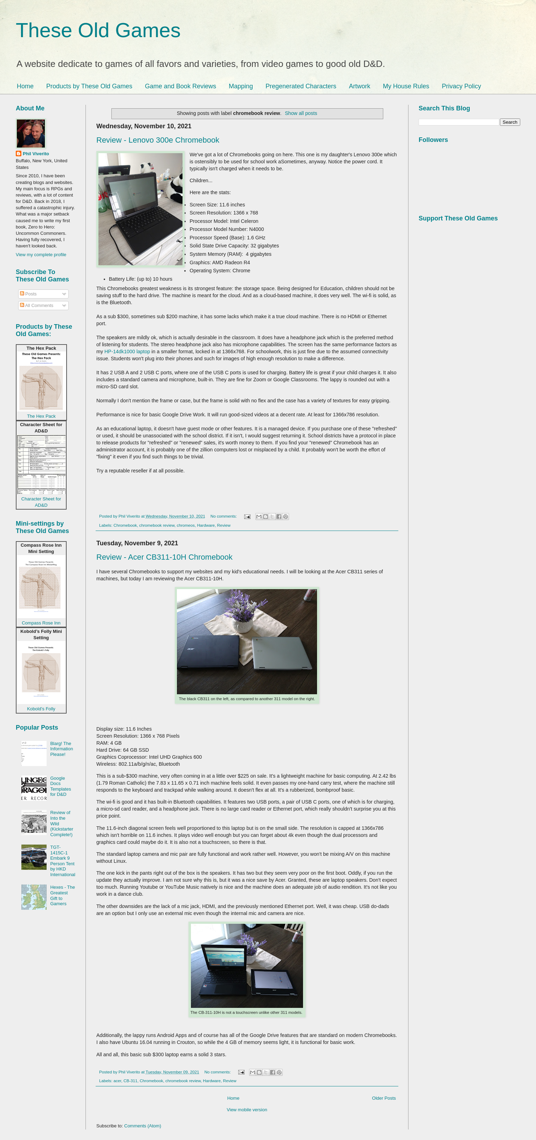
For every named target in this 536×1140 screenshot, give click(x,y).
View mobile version (247, 1109)
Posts (28, 293)
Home (25, 86)
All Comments (37, 305)
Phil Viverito (36, 153)
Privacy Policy (461, 86)
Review (224, 525)
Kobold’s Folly (41, 708)
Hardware (206, 525)
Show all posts (301, 113)
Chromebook (125, 525)
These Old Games (98, 30)
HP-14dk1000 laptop (127, 351)
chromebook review (156, 525)
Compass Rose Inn (41, 623)
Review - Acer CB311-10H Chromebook (164, 557)
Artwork (359, 86)
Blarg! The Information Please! (61, 749)
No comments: (224, 516)
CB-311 (131, 1080)
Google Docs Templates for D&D (60, 786)
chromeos (186, 525)
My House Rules (406, 86)
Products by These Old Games (89, 86)
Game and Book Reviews (180, 86)
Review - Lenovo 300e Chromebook (157, 140)
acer (117, 1080)
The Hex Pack (41, 416)
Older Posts (384, 1098)
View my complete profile (41, 254)
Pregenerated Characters (301, 86)
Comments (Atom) (142, 1125)
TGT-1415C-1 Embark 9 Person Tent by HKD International (62, 861)
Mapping (241, 86)
